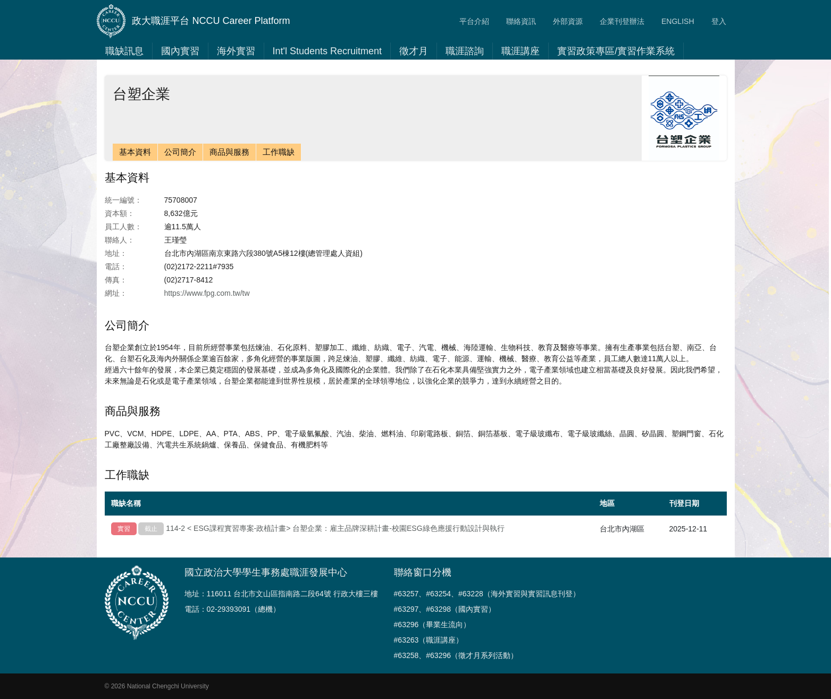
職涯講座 (520, 51)
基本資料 (135, 151)
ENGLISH (677, 21)
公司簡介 (180, 151)
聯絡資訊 (521, 21)
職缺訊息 (124, 51)
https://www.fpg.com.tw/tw (207, 293)
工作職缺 (279, 151)
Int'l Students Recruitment (327, 51)
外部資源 (568, 21)
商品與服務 (229, 151)
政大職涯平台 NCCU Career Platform (193, 21)
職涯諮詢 (465, 51)
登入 (718, 21)
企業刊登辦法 (622, 21)
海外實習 (236, 51)
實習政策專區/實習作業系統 (616, 51)
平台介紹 (474, 21)
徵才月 (413, 51)
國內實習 (180, 51)
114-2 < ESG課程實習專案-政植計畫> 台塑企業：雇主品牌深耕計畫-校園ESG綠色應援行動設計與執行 (335, 528)
